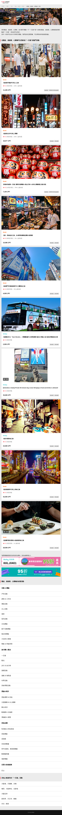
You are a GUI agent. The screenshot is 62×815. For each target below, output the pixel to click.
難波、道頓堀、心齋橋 (19, 6)
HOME (2, 6)
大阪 (12, 6)
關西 (7, 6)
